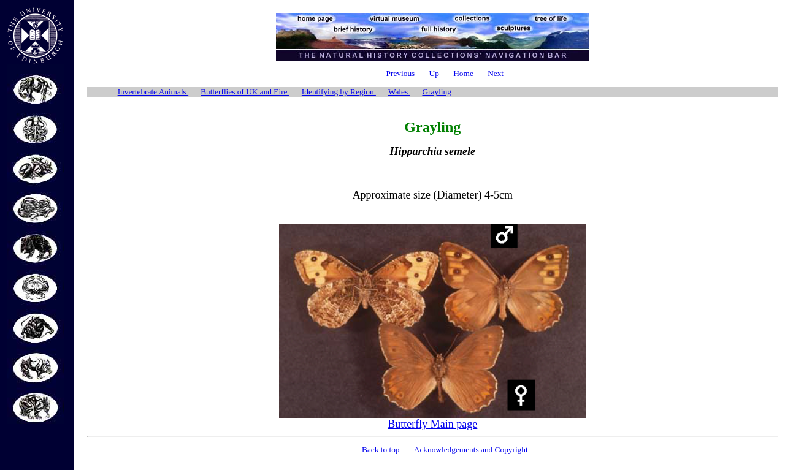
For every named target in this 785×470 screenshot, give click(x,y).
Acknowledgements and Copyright (471, 449)
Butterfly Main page (432, 424)
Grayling (436, 91)
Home (463, 73)
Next (496, 73)
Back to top (380, 449)
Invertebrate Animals (153, 91)
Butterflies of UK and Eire (245, 91)
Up (434, 73)
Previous (400, 73)
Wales (399, 91)
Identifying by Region (339, 91)
